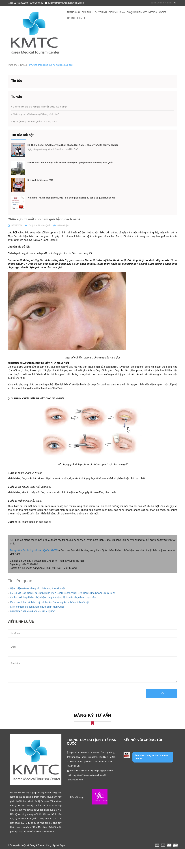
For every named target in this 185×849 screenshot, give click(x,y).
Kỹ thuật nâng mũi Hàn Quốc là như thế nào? (35, 121)
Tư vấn (23, 65)
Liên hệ (81, 18)
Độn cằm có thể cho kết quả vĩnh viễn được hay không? (40, 106)
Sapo (62, 845)
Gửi (162, 693)
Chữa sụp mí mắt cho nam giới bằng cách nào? (36, 114)
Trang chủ (73, 12)
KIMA (122, 12)
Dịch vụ (113, 12)
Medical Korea (157, 12)
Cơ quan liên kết (136, 12)
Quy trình (101, 12)
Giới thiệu (87, 12)
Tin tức (71, 18)
